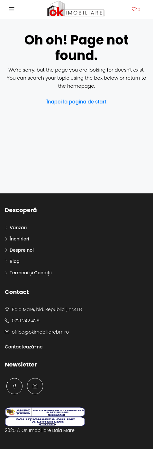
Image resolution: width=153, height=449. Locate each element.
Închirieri (19, 239)
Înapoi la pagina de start (76, 101)
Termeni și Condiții (31, 272)
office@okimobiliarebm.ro (40, 332)
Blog (15, 261)
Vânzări (18, 227)
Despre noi (22, 250)
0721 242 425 (26, 320)
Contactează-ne (23, 347)
